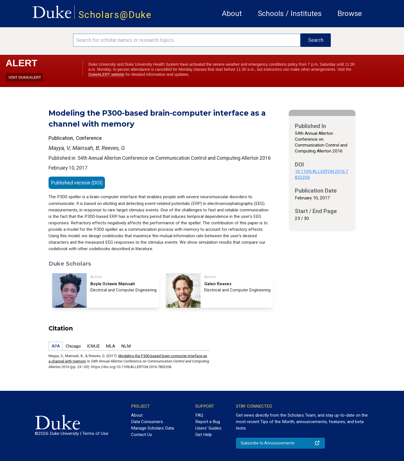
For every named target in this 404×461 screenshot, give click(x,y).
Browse (350, 13)
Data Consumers (147, 421)
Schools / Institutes (290, 13)
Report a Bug (207, 421)
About (232, 13)
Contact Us (141, 434)
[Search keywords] (186, 40)
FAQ (199, 415)
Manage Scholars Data (152, 428)
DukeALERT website (106, 74)
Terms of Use (95, 433)
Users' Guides (208, 428)
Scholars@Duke (115, 14)
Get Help (203, 434)
